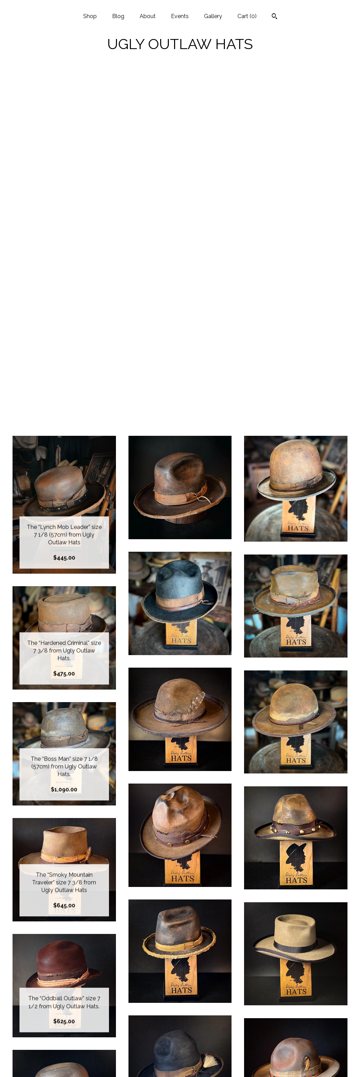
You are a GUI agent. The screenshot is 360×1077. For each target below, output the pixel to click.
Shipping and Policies (64, 1051)
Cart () (247, 16)
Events (180, 16)
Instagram (180, 994)
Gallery (213, 16)
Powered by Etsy (296, 1017)
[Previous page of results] (151, 927)
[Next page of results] (209, 927)
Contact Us (64, 1062)
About (148, 16)
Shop (90, 16)
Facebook (180, 1006)
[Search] (274, 17)
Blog (118, 16)
